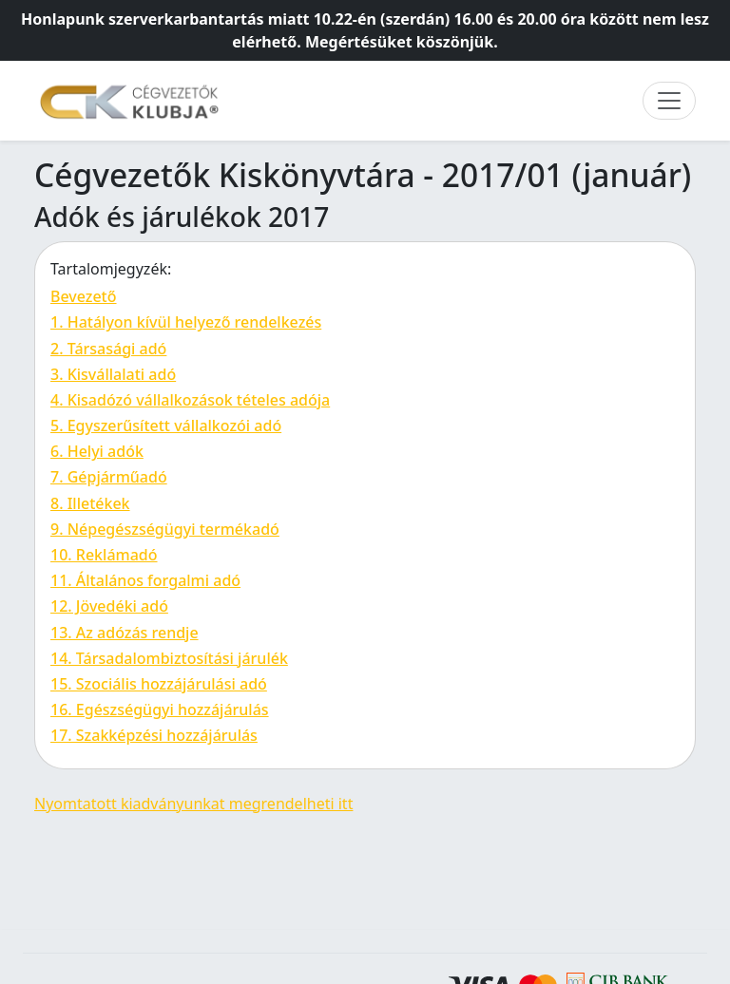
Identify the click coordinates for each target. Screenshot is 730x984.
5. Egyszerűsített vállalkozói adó (165, 425)
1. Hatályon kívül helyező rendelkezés (185, 322)
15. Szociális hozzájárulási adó (158, 683)
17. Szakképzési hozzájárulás (154, 735)
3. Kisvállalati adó (113, 374)
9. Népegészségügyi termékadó (164, 529)
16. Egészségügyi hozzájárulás (159, 709)
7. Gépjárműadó (108, 476)
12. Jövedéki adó (109, 606)
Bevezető (83, 296)
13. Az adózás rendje (124, 632)
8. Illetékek (90, 503)
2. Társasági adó (108, 348)
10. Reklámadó (104, 554)
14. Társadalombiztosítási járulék (169, 658)
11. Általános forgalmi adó (145, 580)
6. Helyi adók (97, 451)
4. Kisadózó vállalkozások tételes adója (190, 399)
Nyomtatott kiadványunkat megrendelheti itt (193, 803)
